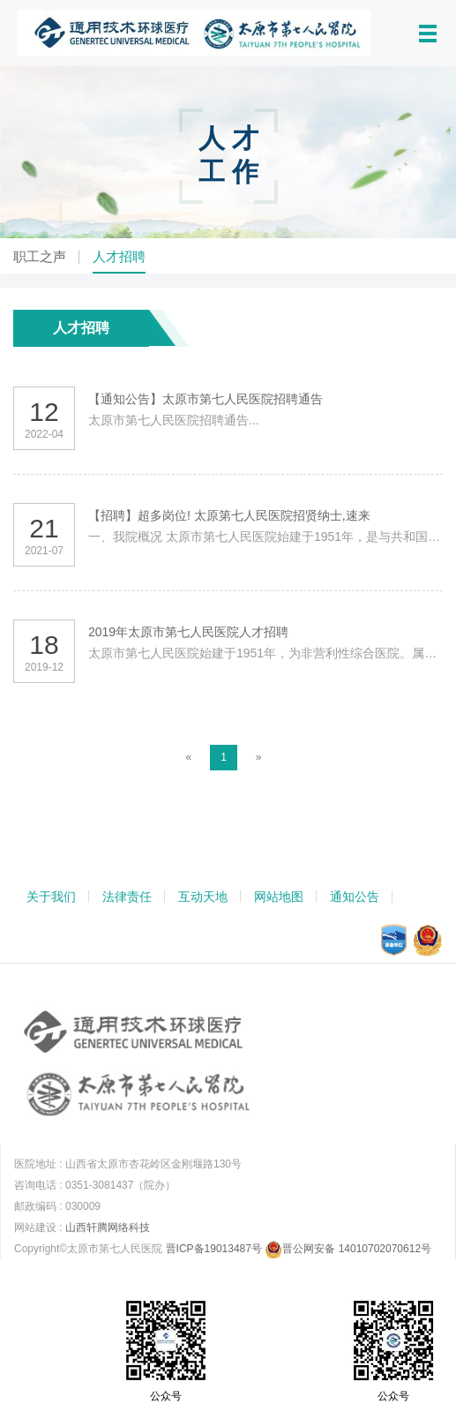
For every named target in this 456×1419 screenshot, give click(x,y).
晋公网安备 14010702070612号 (348, 1249)
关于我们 (51, 897)
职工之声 (39, 256)
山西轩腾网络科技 (107, 1227)
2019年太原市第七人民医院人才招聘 (188, 632)
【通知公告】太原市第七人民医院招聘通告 (205, 399)
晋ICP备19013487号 (214, 1249)
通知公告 (354, 897)
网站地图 (278, 897)
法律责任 (127, 897)
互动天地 (203, 897)
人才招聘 (119, 256)
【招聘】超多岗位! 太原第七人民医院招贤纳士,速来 (229, 515)
